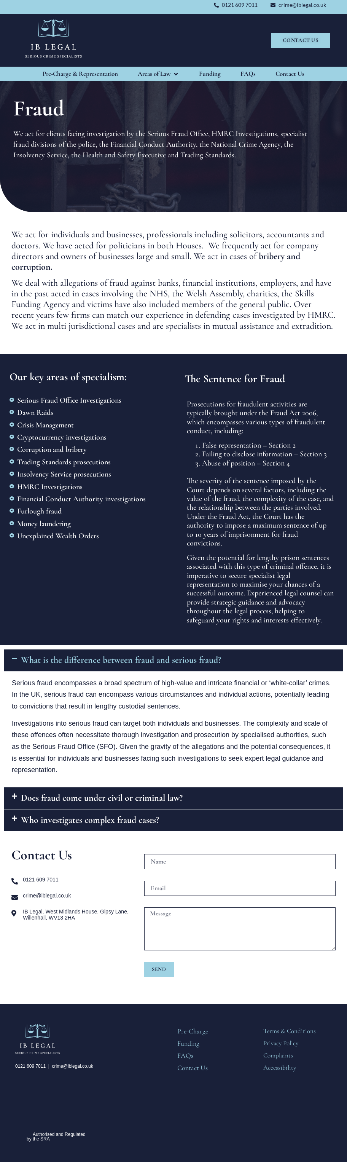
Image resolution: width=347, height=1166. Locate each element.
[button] (173, 660)
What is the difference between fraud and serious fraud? (121, 659)
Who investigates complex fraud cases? (90, 819)
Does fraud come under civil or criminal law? (102, 797)
